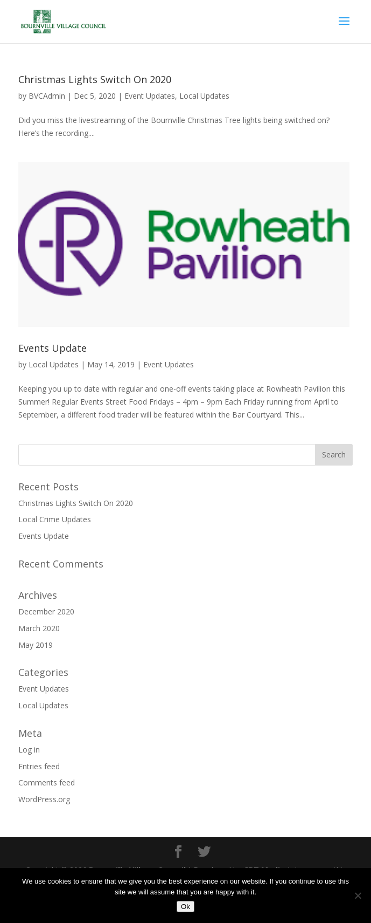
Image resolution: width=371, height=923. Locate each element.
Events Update (52, 347)
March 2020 (39, 628)
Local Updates (204, 96)
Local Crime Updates (54, 519)
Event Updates (149, 96)
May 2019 (35, 645)
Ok (185, 907)
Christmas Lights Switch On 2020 (94, 79)
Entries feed (39, 766)
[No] (357, 895)
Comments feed (46, 782)
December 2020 (46, 611)
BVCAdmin (47, 96)
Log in (29, 749)
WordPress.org (44, 799)
